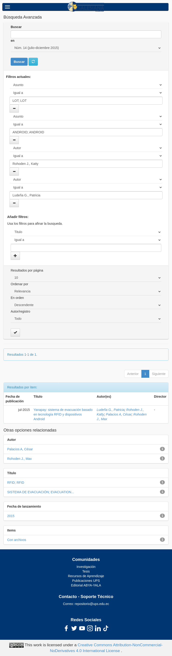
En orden (17, 298)
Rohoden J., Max (19, 459)
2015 (10, 516)
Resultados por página (27, 270)
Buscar (16, 27)
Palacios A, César (119, 414)
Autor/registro (20, 311)
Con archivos (16, 540)
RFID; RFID (15, 482)
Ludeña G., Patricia (110, 410)
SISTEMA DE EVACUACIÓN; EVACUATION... (40, 492)
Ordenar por (19, 284)
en (12, 40)
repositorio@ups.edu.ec (92, 604)
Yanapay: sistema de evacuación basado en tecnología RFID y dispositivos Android (62, 414)
